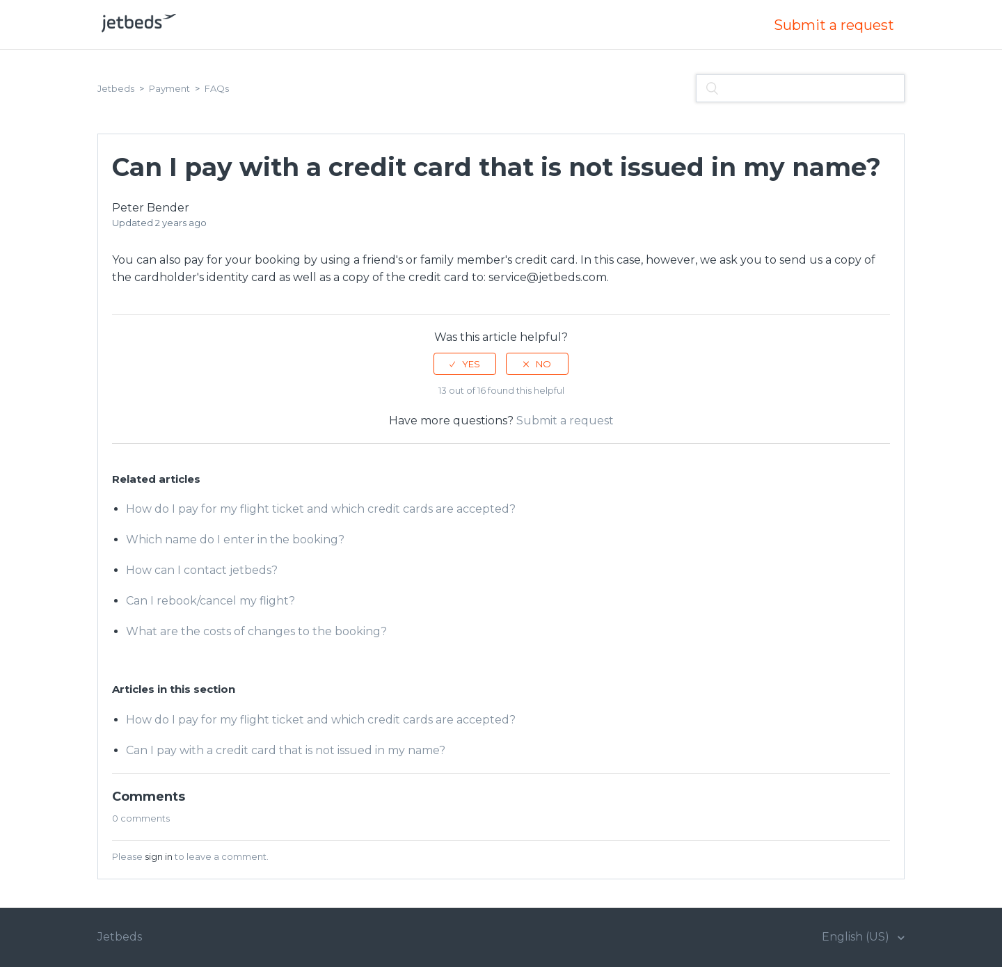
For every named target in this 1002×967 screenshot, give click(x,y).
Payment (169, 88)
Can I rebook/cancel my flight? (210, 600)
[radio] (465, 364)
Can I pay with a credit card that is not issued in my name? (285, 750)
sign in (159, 856)
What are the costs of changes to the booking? (256, 631)
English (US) (857, 936)
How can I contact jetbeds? (202, 570)
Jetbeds (115, 88)
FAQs (217, 88)
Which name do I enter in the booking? (235, 539)
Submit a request (834, 25)
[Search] (800, 88)
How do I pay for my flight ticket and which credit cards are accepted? (321, 509)
